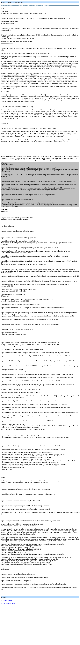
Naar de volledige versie (8, 603)
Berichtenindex (7, 600)
